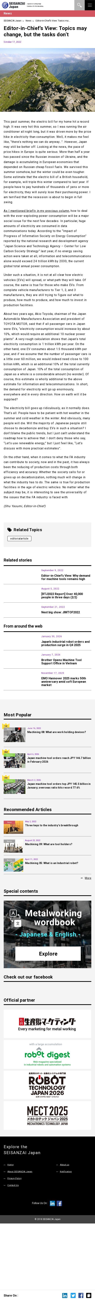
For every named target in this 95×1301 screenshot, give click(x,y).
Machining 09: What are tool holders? (48, 910)
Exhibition (9, 600)
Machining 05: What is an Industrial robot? (51, 929)
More (88, 944)
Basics (9, 796)
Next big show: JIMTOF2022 (60, 634)
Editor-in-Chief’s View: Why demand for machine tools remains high (65, 577)
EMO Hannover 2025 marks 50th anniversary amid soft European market (63, 740)
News (28, 20)
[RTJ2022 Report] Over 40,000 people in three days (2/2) (62, 606)
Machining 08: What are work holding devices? (56, 798)
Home (10, 1231)
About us (65, 1231)
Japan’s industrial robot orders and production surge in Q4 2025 (65, 680)
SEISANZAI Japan (12, 20)
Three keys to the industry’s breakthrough (51, 891)
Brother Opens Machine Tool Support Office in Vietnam (61, 709)
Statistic (9, 673)
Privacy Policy (15, 1244)
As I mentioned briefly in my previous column (36, 211)
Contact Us (13, 1251)
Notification (67, 1237)
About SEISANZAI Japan (21, 1237)
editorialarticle (19, 538)
